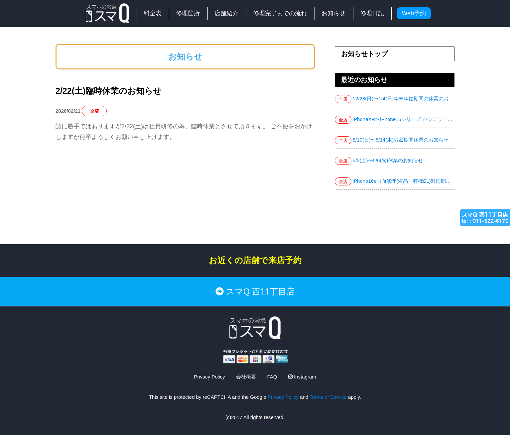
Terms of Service (328, 397)
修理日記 (372, 13)
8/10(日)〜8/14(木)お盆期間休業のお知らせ (400, 140)
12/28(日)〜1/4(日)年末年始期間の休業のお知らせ (408, 98)
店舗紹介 (226, 13)
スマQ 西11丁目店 (255, 291)
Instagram (302, 377)
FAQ (272, 377)
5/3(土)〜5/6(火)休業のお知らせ (388, 160)
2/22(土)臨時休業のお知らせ (109, 90)
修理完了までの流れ (280, 13)
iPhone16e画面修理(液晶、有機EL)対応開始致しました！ (417, 181)
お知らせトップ (364, 53)
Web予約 (414, 13)
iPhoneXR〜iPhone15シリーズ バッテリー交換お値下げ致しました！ (430, 119)
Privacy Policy (209, 377)
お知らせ (333, 13)
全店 (94, 111)
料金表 (153, 13)
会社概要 (246, 377)
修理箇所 (188, 13)
